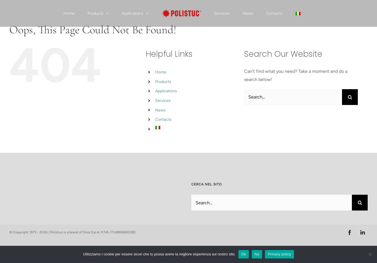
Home (160, 72)
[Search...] (293, 97)
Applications (166, 91)
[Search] (350, 97)
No (257, 254)
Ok (243, 254)
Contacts (163, 119)
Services (163, 100)
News (160, 110)
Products (163, 81)
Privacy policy (279, 254)
